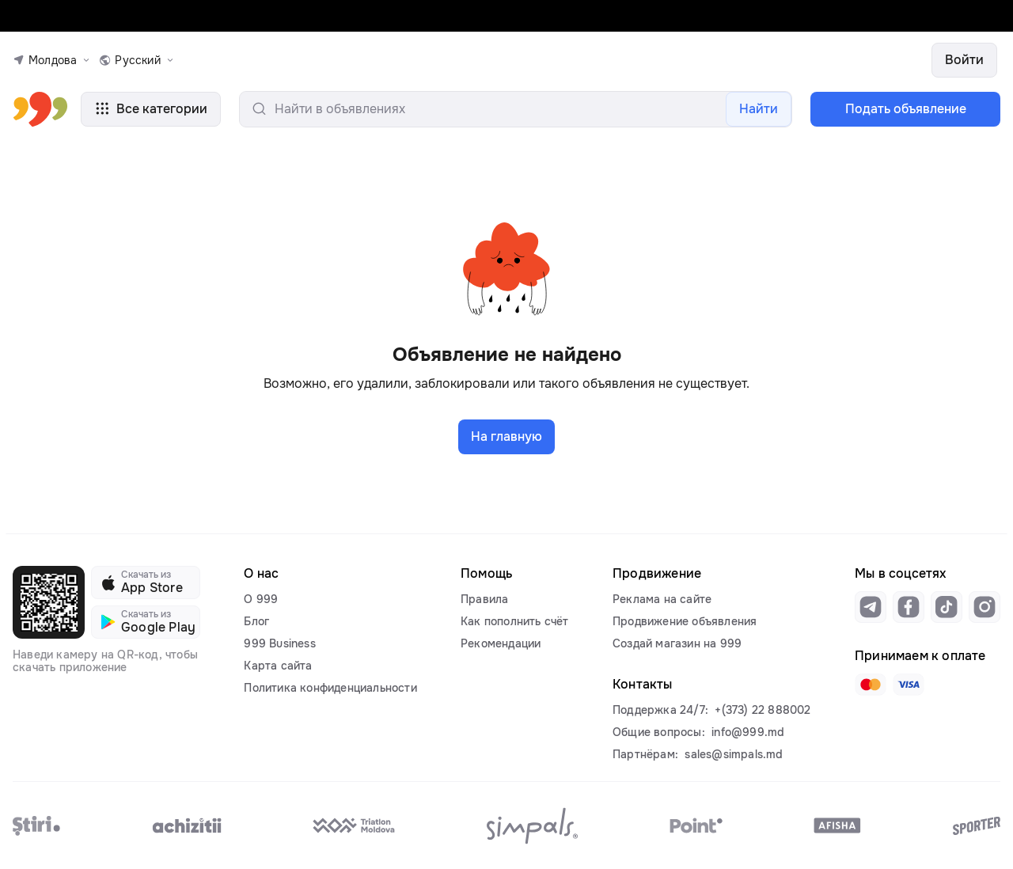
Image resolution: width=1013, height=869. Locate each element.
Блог (256, 621)
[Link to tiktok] (946, 607)
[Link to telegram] (870, 607)
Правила (484, 599)
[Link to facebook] (908, 607)
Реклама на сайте (662, 599)
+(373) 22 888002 (762, 710)
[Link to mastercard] (870, 685)
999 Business (279, 643)
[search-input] (515, 109)
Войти (964, 59)
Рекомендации (501, 643)
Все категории (150, 109)
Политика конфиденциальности (330, 687)
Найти (758, 109)
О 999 (261, 599)
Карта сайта (278, 665)
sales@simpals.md (734, 754)
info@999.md (747, 732)
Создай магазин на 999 (677, 643)
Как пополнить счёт (515, 621)
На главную (506, 436)
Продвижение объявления (685, 621)
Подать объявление (905, 109)
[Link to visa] (908, 685)
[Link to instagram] (984, 607)
